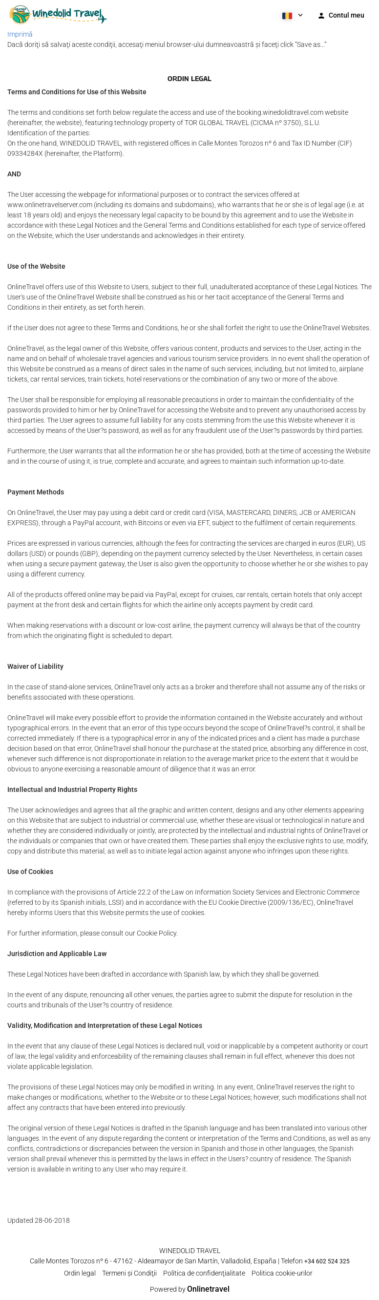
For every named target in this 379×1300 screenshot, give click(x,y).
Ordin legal (80, 1273)
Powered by (190, 1289)
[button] (291, 14)
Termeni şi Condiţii (129, 1273)
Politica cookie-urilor (282, 1273)
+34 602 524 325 (327, 1261)
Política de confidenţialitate (204, 1273)
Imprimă (20, 34)
